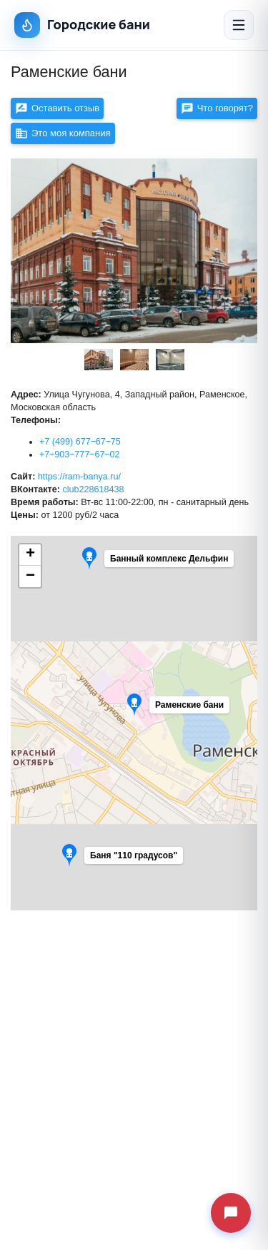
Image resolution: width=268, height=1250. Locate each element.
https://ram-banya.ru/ (79, 477)
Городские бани (82, 25)
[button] (129, 859)
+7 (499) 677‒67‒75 (80, 442)
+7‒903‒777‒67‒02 (79, 454)
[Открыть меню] (239, 25)
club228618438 (93, 489)
